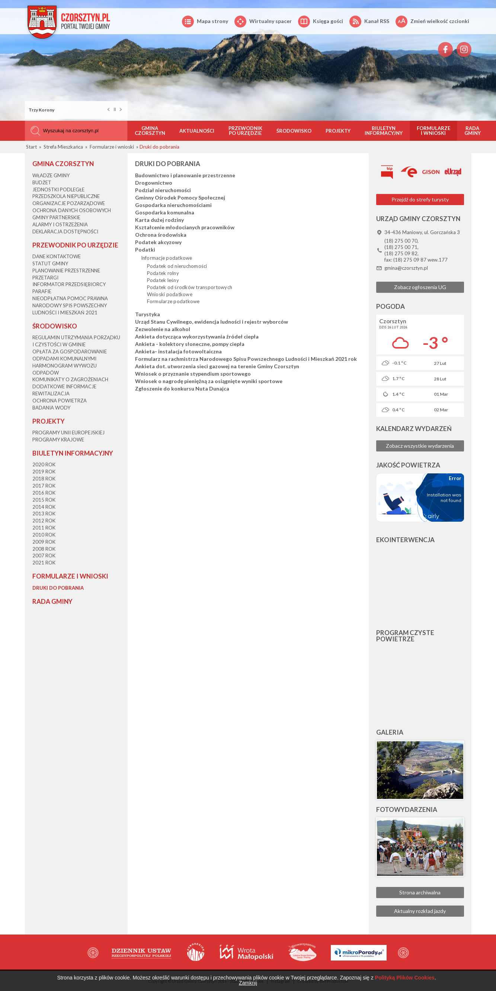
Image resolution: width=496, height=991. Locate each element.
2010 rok (43, 535)
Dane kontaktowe (56, 256)
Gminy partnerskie (56, 217)
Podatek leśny (163, 280)
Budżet (41, 182)
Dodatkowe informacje (64, 386)
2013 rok (43, 513)
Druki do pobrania (58, 588)
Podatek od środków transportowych (190, 287)
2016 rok (43, 493)
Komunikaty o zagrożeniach (70, 379)
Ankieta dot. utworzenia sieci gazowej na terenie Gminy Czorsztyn (217, 366)
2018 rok (43, 479)
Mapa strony (205, 21)
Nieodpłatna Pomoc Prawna (70, 298)
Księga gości (320, 21)
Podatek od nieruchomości (177, 266)
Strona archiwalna (420, 892)
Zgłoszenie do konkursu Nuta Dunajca (182, 388)
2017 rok (43, 486)
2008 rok (43, 549)
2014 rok (43, 507)
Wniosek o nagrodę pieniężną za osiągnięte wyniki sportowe (208, 381)
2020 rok (43, 464)
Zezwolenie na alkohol (162, 329)
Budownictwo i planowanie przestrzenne (185, 175)
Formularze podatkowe (173, 301)
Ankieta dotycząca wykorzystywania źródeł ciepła (197, 336)
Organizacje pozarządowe (68, 203)
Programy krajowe (58, 440)
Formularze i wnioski (433, 130)
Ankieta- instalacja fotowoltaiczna (178, 351)
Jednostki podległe (58, 189)
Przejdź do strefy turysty (420, 199)
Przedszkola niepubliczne (66, 196)
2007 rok (43, 555)
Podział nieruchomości (163, 190)
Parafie (41, 291)
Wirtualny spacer (263, 21)
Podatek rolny (163, 273)
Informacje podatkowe (166, 258)
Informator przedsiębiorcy (69, 284)
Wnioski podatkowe (169, 294)
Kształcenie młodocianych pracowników (184, 227)
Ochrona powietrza (59, 401)
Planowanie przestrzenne (66, 270)
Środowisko (293, 131)
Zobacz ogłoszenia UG (420, 287)
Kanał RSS (369, 21)
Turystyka (147, 314)
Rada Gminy (472, 130)
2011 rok (43, 528)
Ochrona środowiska (160, 234)
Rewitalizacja (51, 393)
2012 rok (43, 521)
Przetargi (45, 278)
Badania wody (51, 408)
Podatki (145, 249)
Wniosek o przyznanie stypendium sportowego (193, 373)
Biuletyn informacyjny (384, 130)
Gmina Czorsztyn (150, 130)
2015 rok (43, 500)
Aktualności (196, 131)
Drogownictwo (153, 182)
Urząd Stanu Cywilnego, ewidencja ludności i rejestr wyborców (211, 321)
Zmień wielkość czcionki (432, 21)
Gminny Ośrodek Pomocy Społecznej (180, 197)
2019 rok (43, 472)
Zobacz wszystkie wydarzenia (420, 446)
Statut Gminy (50, 263)
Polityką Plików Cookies (405, 978)
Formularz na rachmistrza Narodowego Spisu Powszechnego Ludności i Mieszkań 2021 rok (246, 359)
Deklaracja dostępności (65, 231)
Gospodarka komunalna (164, 212)
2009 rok (43, 542)
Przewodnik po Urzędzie (245, 130)
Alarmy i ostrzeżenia (60, 224)
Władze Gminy (51, 175)
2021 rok (43, 563)
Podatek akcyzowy (158, 242)
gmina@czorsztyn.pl (406, 268)
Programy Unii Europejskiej (68, 432)
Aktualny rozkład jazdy (420, 911)
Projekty (338, 131)
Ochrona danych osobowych (71, 210)
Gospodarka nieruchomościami (173, 205)
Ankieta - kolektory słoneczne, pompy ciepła (189, 344)
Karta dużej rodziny (159, 220)
